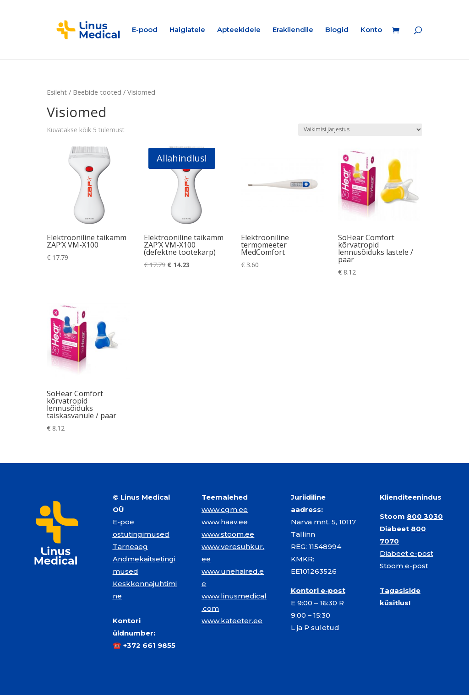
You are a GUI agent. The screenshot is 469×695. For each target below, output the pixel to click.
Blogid (337, 30)
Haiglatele (187, 30)
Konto (371, 30)
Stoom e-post (404, 565)
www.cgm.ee (225, 509)
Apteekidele (239, 30)
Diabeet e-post (406, 553)
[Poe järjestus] (360, 130)
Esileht (57, 92)
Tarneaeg (130, 546)
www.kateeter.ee (232, 620)
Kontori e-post (318, 590)
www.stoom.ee (228, 534)
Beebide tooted (97, 92)
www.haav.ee (225, 521)
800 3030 (425, 516)
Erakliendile (293, 30)
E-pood (145, 30)
